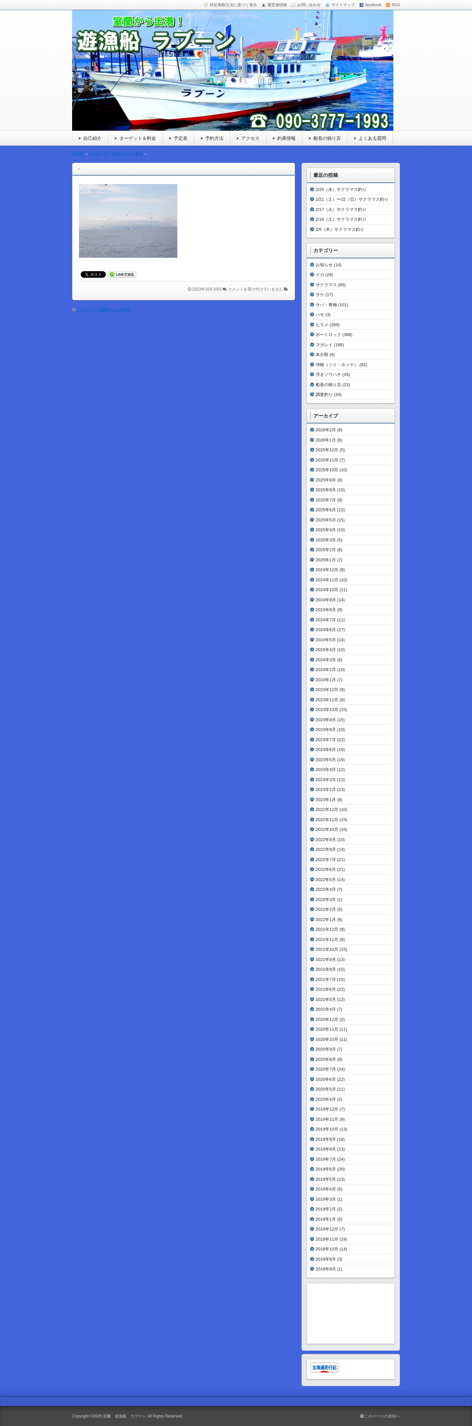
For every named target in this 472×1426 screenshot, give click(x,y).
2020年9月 (326, 1049)
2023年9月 (326, 719)
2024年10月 (327, 589)
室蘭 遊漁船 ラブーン (124, 1416)
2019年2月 (326, 1209)
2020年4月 (326, 1099)
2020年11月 (327, 1029)
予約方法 (214, 138)
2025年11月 (327, 460)
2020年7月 (326, 1069)
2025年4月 (326, 529)
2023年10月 (327, 709)
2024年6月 (326, 629)
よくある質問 (372, 138)
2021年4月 (326, 1009)
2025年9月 (326, 480)
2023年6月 (326, 749)
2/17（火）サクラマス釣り (341, 209)
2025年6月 (326, 509)
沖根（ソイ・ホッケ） (337, 364)
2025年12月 (327, 449)
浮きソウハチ (328, 374)
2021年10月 (327, 949)
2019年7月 (326, 1159)
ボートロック (328, 334)
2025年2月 (326, 549)
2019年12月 (327, 1109)
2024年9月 (326, 599)
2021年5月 (326, 999)
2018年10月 (327, 1249)
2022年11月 (327, 819)
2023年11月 (327, 699)
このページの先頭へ (380, 1416)
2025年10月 (327, 469)
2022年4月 (326, 889)
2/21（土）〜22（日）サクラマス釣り (352, 199)
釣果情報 (286, 138)
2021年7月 (326, 979)
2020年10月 (327, 1039)
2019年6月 (326, 1169)
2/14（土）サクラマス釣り (341, 219)
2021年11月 (327, 939)
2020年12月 (327, 1019)
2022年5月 (326, 879)
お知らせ (324, 264)
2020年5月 (326, 1089)
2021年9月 (326, 959)
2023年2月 (326, 789)
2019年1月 (326, 1219)
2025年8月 (326, 489)
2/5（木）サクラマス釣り (340, 229)
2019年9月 (326, 1139)
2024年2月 (326, 669)
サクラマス (326, 284)
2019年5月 (326, 1179)
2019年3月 (326, 1199)
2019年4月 (326, 1189)
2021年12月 (327, 929)
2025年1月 (326, 559)
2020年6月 (326, 1079)
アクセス (250, 138)
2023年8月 (326, 729)
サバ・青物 (326, 304)
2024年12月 (327, 569)
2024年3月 (326, 659)
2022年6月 (326, 869)
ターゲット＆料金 (137, 138)
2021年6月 (326, 989)
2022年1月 (326, 919)
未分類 (322, 354)
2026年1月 (326, 440)
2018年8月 (326, 1269)
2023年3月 (326, 779)
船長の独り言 (327, 138)
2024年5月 (326, 639)
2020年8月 (326, 1059)
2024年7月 (326, 619)
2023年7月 (326, 739)
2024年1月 (326, 679)
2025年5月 (326, 519)
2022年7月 (326, 859)
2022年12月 (327, 809)
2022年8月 (326, 849)
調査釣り (324, 394)
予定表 (180, 138)
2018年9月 (326, 1259)
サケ (320, 294)
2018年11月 (327, 1239)
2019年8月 (326, 1149)
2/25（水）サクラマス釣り (341, 189)
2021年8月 (326, 969)
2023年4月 (326, 769)
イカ (320, 274)
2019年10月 (327, 1129)
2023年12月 (327, 689)
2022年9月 (326, 839)
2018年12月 (327, 1229)
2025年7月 (326, 499)
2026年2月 (326, 429)
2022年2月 (326, 909)
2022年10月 (327, 829)
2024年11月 (327, 579)
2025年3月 (326, 539)
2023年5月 (326, 759)
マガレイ (324, 344)
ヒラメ (322, 324)
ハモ (320, 314)
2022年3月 (326, 899)
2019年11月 (327, 1119)
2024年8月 (326, 609)
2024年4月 (326, 649)
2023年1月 (326, 799)
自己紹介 (92, 138)
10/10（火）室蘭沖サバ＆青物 (102, 310)
